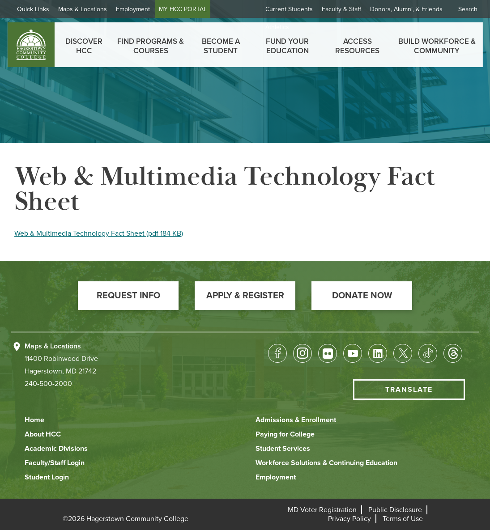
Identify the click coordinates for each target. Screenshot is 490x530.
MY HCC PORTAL (183, 9)
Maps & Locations (82, 9)
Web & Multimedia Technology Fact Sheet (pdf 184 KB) (98, 233)
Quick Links (33, 9)
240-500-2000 (48, 383)
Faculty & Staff (341, 9)
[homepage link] (30, 44)
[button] (128, 295)
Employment (133, 9)
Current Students (289, 9)
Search (467, 9)
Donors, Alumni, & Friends (406, 9)
